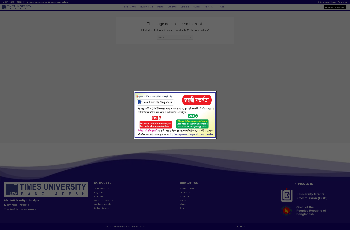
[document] (175, 115)
